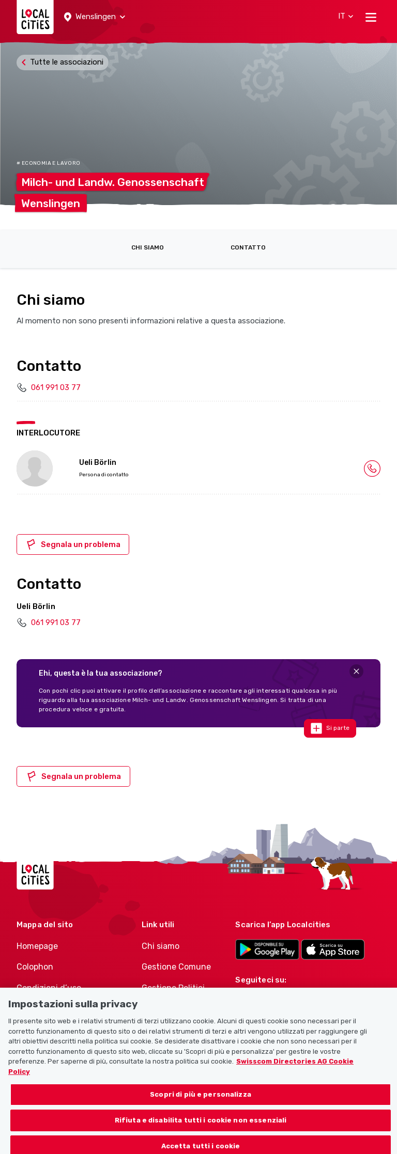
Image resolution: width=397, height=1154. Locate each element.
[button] (94, 17)
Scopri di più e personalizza (200, 1104)
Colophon (35, 967)
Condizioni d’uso (49, 988)
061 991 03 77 (56, 387)
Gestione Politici (173, 988)
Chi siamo (147, 247)
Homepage (37, 946)
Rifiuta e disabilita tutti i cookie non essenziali (201, 1129)
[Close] (356, 671)
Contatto (248, 247)
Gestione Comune (176, 967)
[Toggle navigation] (370, 17)
